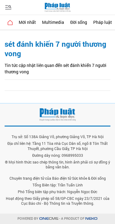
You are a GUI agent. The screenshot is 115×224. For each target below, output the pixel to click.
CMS (48, 219)
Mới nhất (27, 22)
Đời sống (78, 22)
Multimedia (53, 22)
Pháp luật (102, 22)
